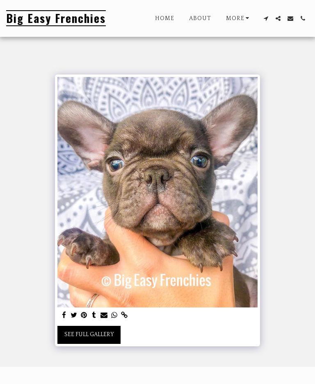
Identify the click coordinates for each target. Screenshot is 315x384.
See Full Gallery (89, 334)
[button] (266, 18)
